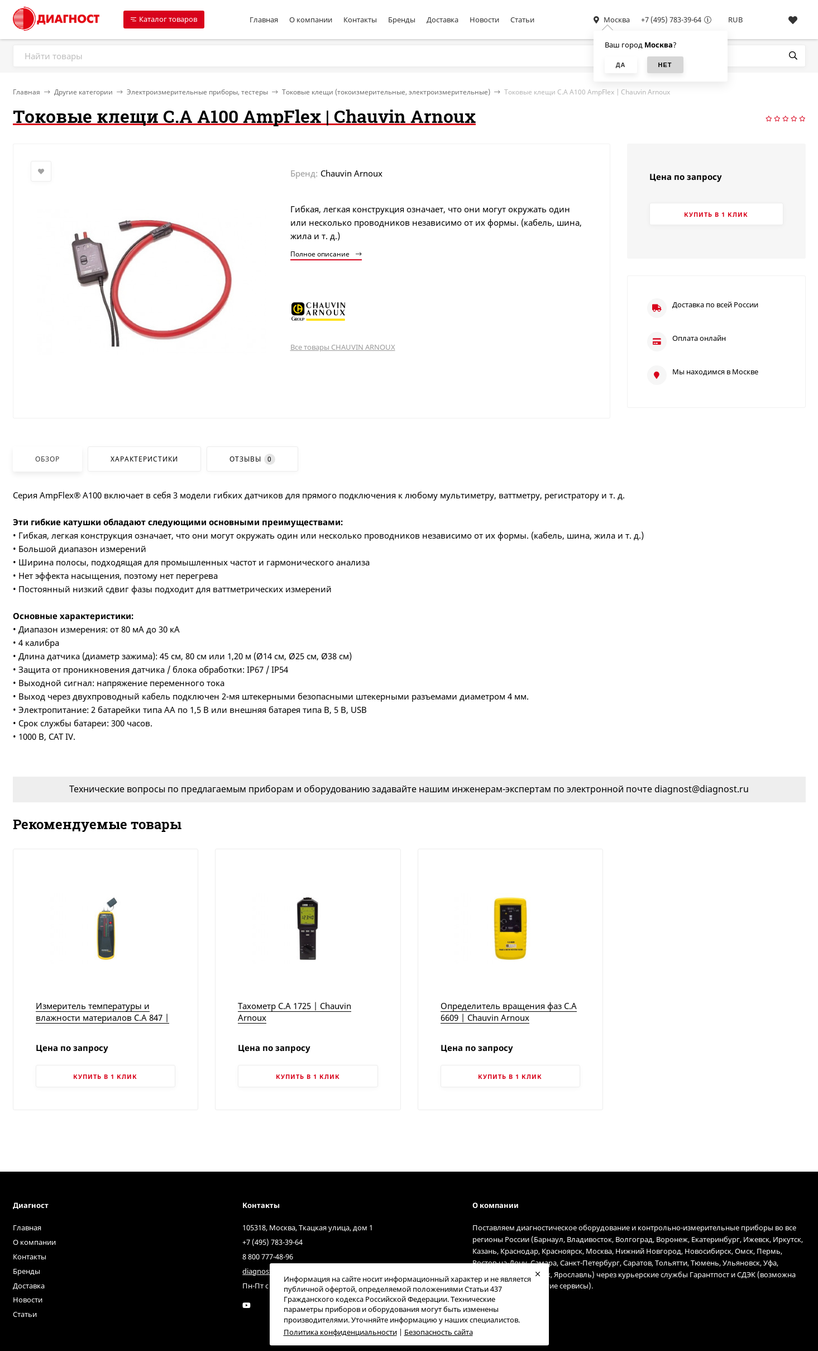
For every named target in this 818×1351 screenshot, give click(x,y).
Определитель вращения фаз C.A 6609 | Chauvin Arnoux (509, 1011)
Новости (484, 20)
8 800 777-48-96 (267, 1257)
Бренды (401, 20)
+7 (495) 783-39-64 (671, 20)
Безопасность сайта (438, 1332)
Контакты (360, 20)
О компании (310, 20)
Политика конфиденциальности (340, 1332)
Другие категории (83, 92)
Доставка (442, 20)
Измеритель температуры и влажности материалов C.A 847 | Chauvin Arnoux (102, 1017)
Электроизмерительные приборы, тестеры (197, 92)
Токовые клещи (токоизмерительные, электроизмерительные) (386, 92)
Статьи (522, 20)
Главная (264, 20)
